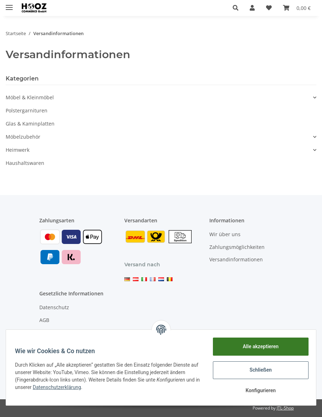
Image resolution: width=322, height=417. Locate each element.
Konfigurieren (258, 390)
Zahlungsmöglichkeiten (237, 247)
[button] (235, 8)
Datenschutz (54, 307)
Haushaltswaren (25, 163)
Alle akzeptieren (258, 346)
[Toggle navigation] (9, 4)
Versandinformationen (236, 259)
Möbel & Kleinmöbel (30, 97)
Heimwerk (17, 149)
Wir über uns (225, 234)
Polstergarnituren (26, 110)
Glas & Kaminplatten (30, 123)
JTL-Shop (285, 408)
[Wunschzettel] (268, 8)
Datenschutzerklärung (64, 387)
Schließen (258, 370)
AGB (44, 320)
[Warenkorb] (296, 8)
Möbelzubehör (23, 136)
